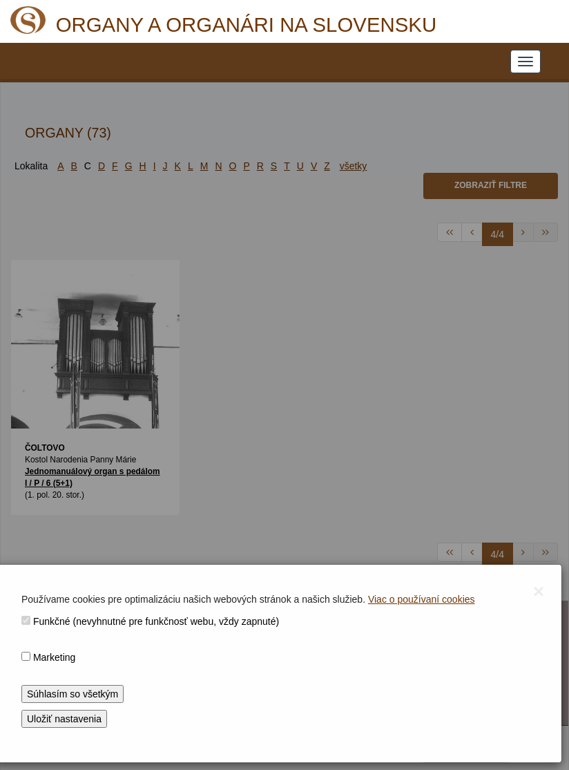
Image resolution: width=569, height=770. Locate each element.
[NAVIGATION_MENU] (525, 61)
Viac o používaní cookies (421, 599)
